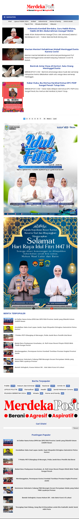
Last (54, 119)
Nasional (45, 386)
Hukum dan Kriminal (25, 386)
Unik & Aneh (68, 21)
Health (43, 389)
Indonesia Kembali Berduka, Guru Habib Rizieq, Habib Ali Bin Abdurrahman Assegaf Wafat (52, 30)
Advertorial (42, 21)
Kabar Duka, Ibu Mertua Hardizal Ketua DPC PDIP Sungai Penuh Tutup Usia (52, 84)
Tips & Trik (29, 24)
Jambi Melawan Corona (63, 389)
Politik (6, 386)
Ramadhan (29, 389)
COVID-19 (61, 386)
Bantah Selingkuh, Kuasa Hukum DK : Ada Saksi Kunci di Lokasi (39, 367)
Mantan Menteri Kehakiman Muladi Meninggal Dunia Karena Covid (51, 50)
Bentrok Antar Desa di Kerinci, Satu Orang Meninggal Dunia (51, 67)
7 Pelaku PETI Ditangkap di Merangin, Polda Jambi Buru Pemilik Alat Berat (43, 335)
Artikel (33, 21)
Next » (49, 119)
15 (44, 119)
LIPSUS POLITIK (10, 389)
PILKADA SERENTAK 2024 (15, 393)
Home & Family (55, 21)
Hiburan (53, 24)
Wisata (36, 393)
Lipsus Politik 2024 (21, 21)
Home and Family (52, 393)
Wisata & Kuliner (41, 24)
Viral (10, 21)
